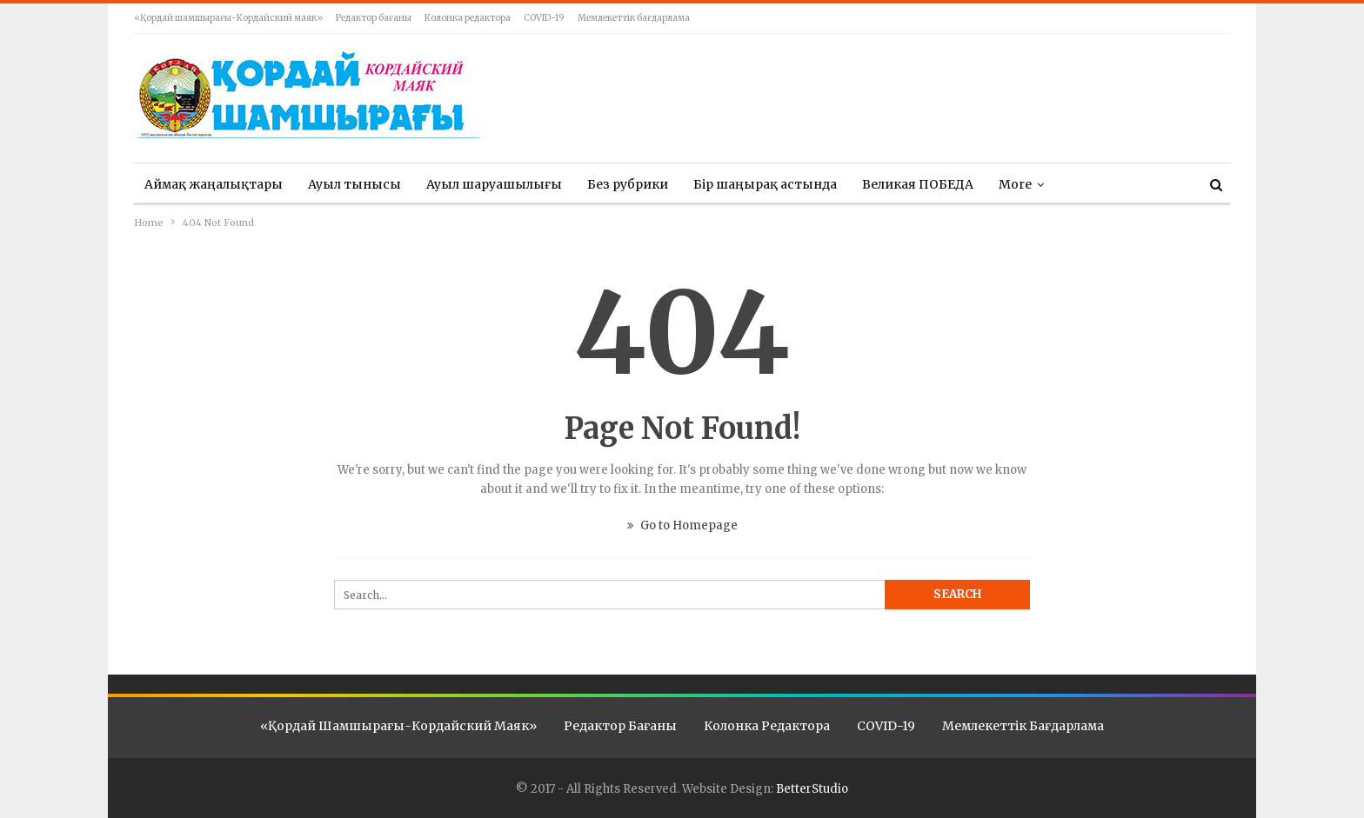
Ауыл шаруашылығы (494, 184)
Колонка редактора (468, 17)
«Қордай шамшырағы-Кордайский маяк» (228, 17)
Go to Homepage (682, 525)
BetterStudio (812, 788)
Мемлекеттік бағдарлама (634, 17)
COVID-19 (544, 17)
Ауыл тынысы (354, 184)
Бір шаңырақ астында (765, 184)
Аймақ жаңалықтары (213, 184)
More (1015, 184)
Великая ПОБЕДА (917, 184)
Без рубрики (627, 184)
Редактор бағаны (373, 17)
